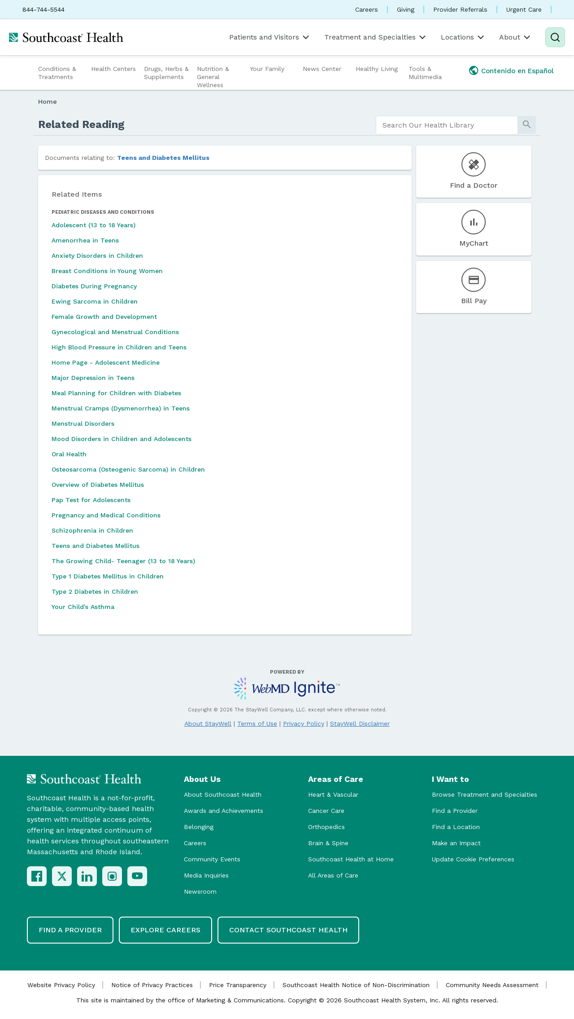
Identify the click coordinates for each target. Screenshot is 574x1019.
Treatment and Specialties (375, 37)
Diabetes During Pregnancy (94, 286)
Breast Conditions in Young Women (107, 270)
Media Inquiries (206, 875)
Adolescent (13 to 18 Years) (93, 225)
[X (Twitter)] (62, 876)
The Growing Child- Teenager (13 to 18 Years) (123, 561)
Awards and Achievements (223, 810)
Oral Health (69, 454)
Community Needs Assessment (492, 984)
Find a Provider (455, 810)
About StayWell (207, 723)
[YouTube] (137, 876)
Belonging (198, 826)
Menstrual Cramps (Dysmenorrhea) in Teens (121, 408)
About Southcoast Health (222, 794)
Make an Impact (456, 843)
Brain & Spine (328, 843)
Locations (463, 37)
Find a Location (456, 826)
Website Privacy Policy (61, 984)
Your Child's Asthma (83, 606)
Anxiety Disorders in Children (97, 255)
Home (47, 101)
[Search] (555, 37)
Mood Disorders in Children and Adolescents (121, 438)
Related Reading (81, 124)
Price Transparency (237, 984)
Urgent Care (524, 9)
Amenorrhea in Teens (85, 240)
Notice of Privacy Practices (152, 984)
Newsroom (200, 891)
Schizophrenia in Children (92, 530)
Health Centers (113, 68)
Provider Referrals (460, 9)
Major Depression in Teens (93, 377)
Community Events (212, 859)
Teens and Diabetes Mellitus (163, 157)
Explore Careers (165, 930)
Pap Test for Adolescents (91, 499)
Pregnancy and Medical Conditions (106, 515)
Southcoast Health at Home (351, 859)
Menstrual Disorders (83, 423)
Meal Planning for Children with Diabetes (116, 393)
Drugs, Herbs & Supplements (166, 72)
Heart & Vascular (333, 794)
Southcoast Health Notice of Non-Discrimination (356, 984)
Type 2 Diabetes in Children (95, 591)
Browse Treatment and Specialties (484, 794)
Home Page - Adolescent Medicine (106, 362)
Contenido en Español (517, 71)
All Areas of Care (333, 875)
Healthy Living (377, 68)
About (515, 37)
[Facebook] (37, 876)
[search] (447, 125)
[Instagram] (112, 876)
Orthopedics (326, 826)
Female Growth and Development (104, 316)
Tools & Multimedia (425, 72)
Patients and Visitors (270, 37)
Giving (405, 9)
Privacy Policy (303, 723)
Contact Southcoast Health (288, 930)
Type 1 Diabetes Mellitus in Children (108, 576)
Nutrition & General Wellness (213, 76)
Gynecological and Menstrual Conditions (115, 331)
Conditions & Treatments (57, 72)
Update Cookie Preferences (473, 859)
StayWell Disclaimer (360, 723)
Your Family (267, 68)
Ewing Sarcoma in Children (95, 301)
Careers (366, 9)
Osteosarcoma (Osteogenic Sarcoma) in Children (128, 469)
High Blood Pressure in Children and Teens (119, 347)
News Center (322, 68)
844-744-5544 (43, 9)
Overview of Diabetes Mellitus (98, 484)
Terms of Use (257, 723)
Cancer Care (326, 810)
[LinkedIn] (87, 876)
